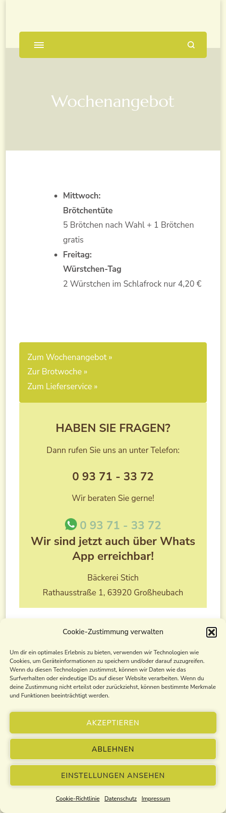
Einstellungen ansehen (113, 775)
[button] (211, 632)
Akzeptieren (113, 723)
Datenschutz (120, 798)
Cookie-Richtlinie (78, 798)
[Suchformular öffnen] (191, 45)
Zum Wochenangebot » (69, 357)
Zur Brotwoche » (57, 371)
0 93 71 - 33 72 (113, 525)
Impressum (155, 798)
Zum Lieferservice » (62, 386)
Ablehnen (113, 749)
